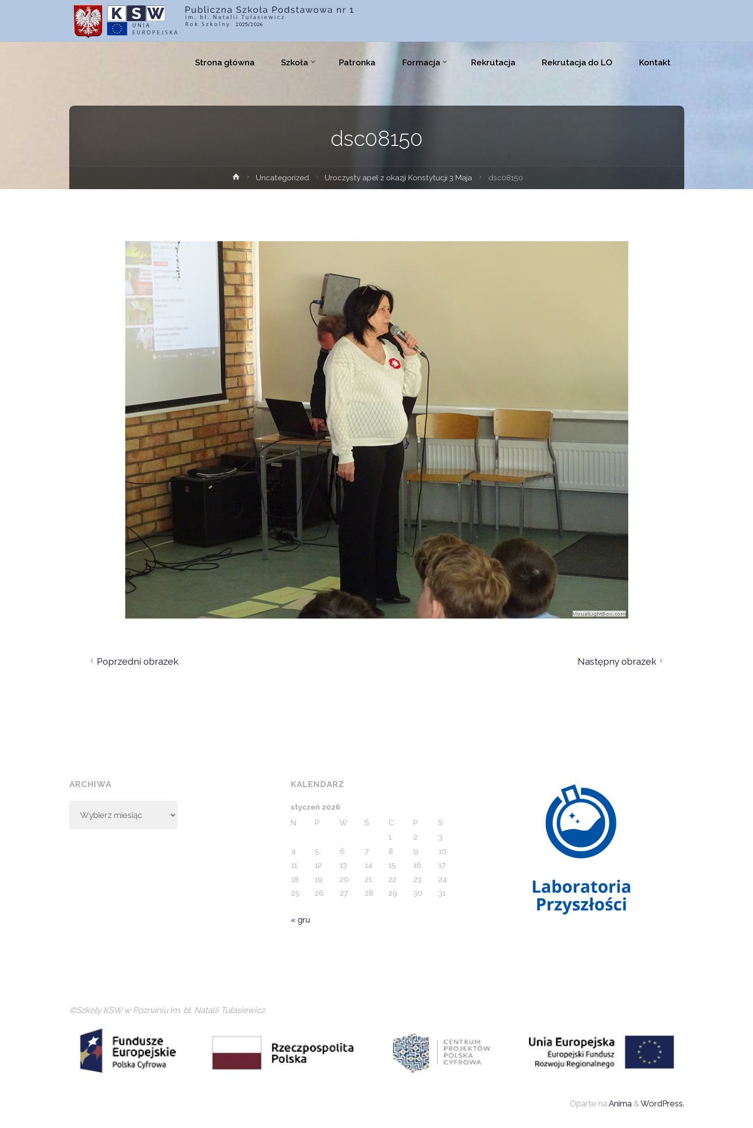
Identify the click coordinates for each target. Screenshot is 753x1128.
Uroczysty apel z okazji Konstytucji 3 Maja (398, 177)
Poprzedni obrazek (132, 661)
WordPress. (662, 1103)
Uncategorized (282, 177)
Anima (619, 1103)
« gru (300, 920)
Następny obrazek (622, 661)
